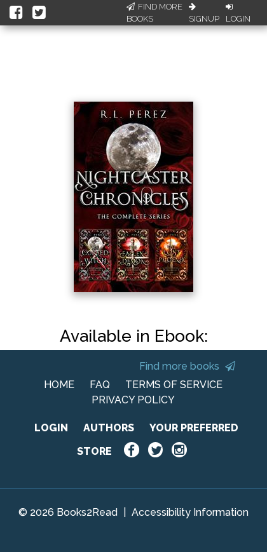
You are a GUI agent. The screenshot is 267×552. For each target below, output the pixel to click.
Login (238, 13)
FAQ (100, 385)
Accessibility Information (190, 512)
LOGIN (51, 428)
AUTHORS (108, 428)
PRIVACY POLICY (133, 400)
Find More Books (154, 13)
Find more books (187, 366)
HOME (59, 385)
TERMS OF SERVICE (173, 385)
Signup (204, 13)
